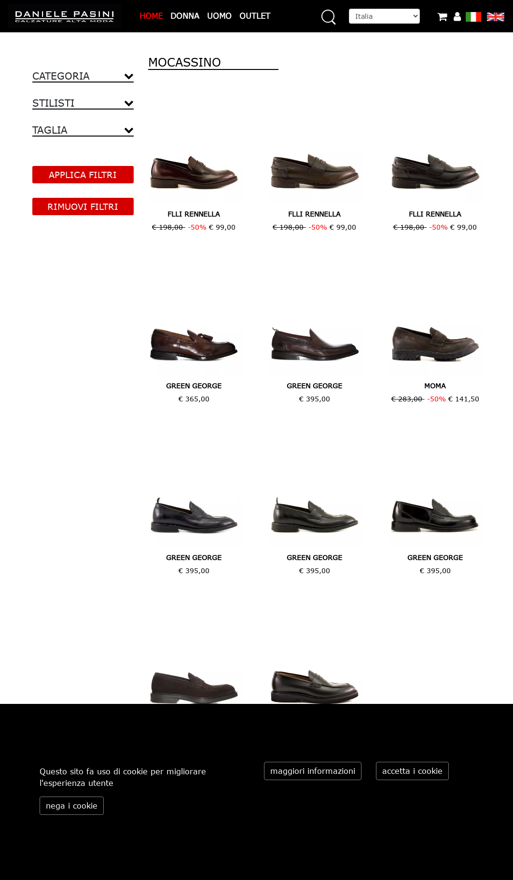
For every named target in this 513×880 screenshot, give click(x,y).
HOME (151, 16)
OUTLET (254, 16)
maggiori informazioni (312, 771)
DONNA (184, 16)
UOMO (219, 16)
